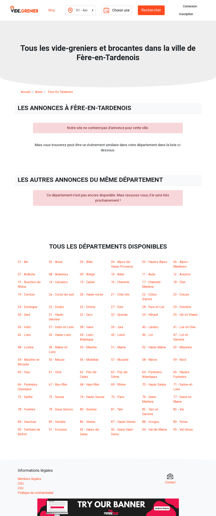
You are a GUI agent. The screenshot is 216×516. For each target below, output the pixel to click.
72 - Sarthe (25, 397)
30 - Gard (24, 314)
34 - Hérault (150, 314)
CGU (21, 483)
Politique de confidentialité (35, 493)
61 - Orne (55, 372)
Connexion (190, 6)
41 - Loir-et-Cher (184, 327)
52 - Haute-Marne (154, 347)
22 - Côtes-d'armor (150, 297)
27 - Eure (117, 307)
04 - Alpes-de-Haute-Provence (122, 264)
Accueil (26, 92)
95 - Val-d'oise (183, 429)
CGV (21, 488)
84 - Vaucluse (27, 422)
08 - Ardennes (58, 274)
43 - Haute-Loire (60, 335)
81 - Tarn (117, 409)
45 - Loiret (118, 335)
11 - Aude (148, 274)
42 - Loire (24, 335)
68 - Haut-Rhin (89, 384)
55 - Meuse (57, 359)
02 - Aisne (56, 262)
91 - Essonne (58, 429)
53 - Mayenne (182, 347)
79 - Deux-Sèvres (61, 409)
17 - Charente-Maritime (152, 284)
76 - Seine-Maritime (149, 399)
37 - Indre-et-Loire (61, 327)
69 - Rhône (118, 384)
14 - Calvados (58, 282)
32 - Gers (86, 314)
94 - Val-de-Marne (154, 429)
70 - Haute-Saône (154, 384)
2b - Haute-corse (91, 294)
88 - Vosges (150, 422)
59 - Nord (179, 359)
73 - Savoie (56, 397)
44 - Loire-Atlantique (87, 337)
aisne (39, 92)
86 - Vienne (87, 422)
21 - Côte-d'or (120, 294)
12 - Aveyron (182, 274)
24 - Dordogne (27, 307)
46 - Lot (147, 335)
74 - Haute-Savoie (92, 397)
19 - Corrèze (26, 294)
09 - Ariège (87, 274)
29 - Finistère (182, 307)
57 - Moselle (120, 359)
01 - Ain (23, 262)
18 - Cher (179, 282)
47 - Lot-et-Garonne (181, 337)
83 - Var (178, 409)
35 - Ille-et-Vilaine (185, 314)
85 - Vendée (57, 422)
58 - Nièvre (149, 359)
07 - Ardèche (26, 274)
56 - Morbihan (89, 359)
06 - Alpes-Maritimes (181, 264)
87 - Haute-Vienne (123, 422)
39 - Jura (117, 327)
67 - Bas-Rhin (58, 384)
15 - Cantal (87, 282)
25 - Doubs (56, 307)
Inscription (186, 14)
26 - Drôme (87, 307)
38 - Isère (86, 327)
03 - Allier (86, 262)
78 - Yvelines (26, 409)
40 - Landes (150, 327)
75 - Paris (117, 397)
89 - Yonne (180, 422)
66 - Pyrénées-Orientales (28, 387)
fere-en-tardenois (60, 92)
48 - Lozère (26, 347)
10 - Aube (117, 274)
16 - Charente (120, 282)
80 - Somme (88, 409)
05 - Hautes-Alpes (154, 262)
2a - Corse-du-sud (61, 294)
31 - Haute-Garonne (56, 317)
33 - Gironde (119, 314)
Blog (51, 10)
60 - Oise (24, 372)
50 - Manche (88, 347)
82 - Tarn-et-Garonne (150, 411)
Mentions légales (29, 479)
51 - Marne (118, 347)
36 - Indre (24, 327)
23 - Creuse (181, 294)
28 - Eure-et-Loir (153, 307)
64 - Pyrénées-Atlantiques (152, 374)
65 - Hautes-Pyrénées (181, 374)
